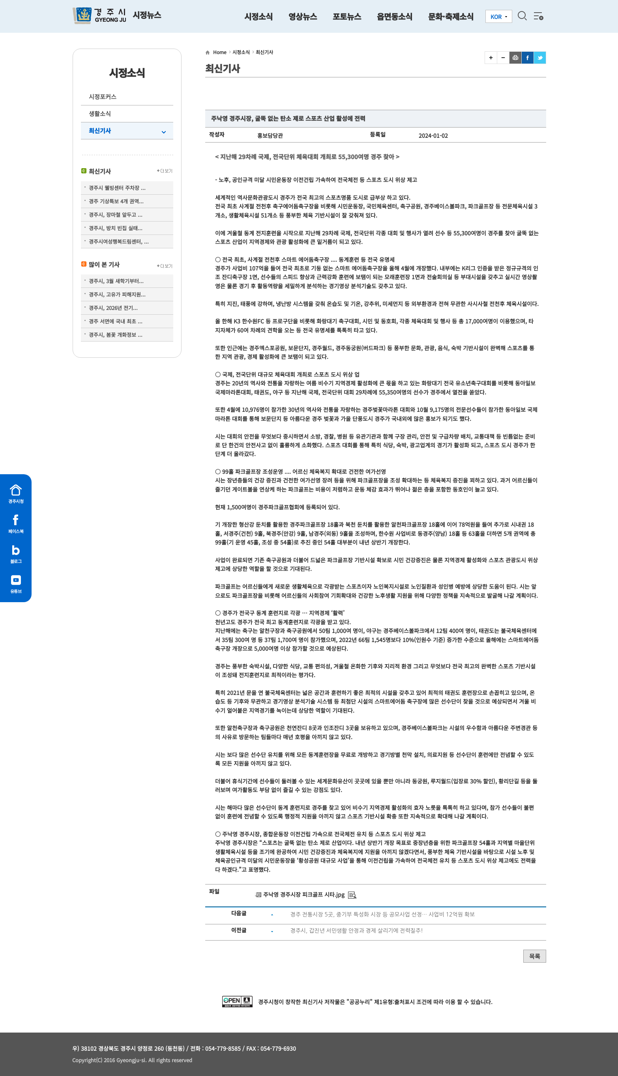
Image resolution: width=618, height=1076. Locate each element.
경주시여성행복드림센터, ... (119, 241)
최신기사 (100, 130)
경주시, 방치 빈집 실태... (115, 228)
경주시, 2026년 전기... (113, 308)
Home (220, 52)
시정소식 (241, 52)
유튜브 (16, 591)
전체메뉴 (538, 16)
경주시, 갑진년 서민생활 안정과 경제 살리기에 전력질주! (356, 930)
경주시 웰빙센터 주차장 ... (117, 188)
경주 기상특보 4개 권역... (116, 201)
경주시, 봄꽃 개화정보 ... (115, 334)
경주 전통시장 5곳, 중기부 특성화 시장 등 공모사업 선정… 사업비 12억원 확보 (382, 914)
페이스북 (15, 531)
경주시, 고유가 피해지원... (117, 294)
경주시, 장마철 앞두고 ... (115, 214)
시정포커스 (102, 96)
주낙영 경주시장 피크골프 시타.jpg (304, 894)
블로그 (16, 561)
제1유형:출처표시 (394, 1002)
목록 (534, 956)
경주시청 (15, 501)
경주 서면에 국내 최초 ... (115, 321)
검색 (522, 16)
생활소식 (100, 113)
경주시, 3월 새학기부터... (116, 281)
